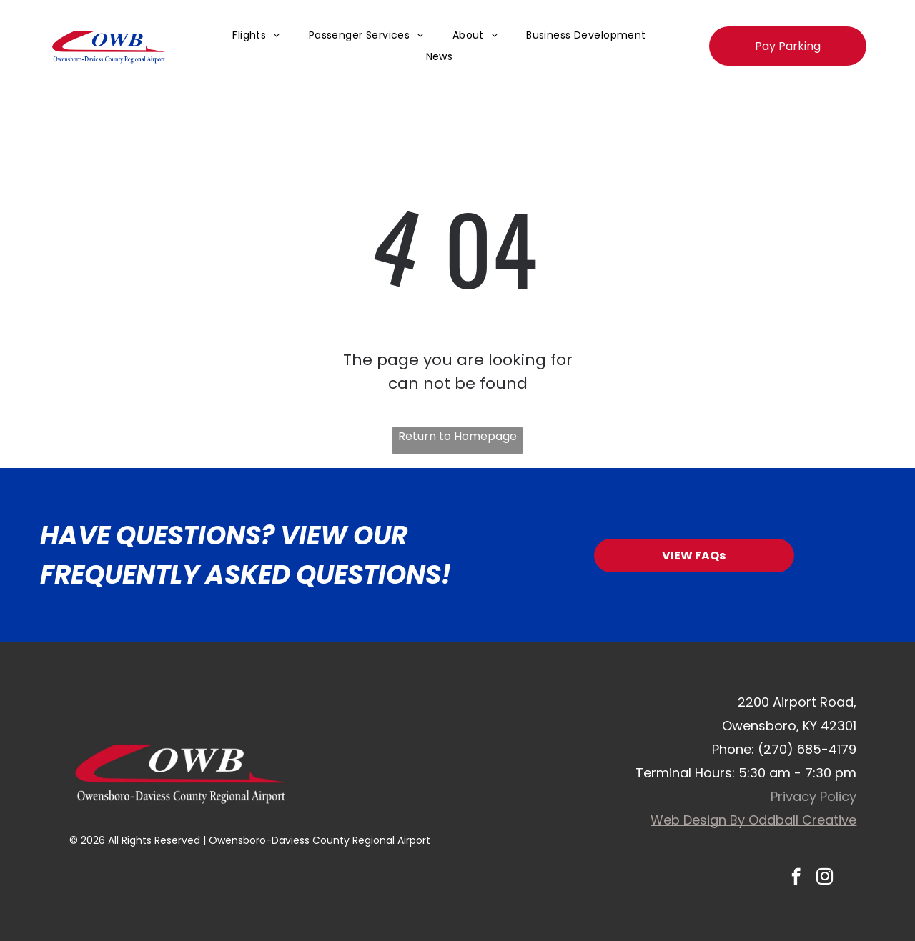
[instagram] (824, 878)
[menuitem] (256, 35)
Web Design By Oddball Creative (753, 820)
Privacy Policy (813, 796)
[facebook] (795, 878)
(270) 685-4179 (807, 749)
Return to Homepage (457, 436)
